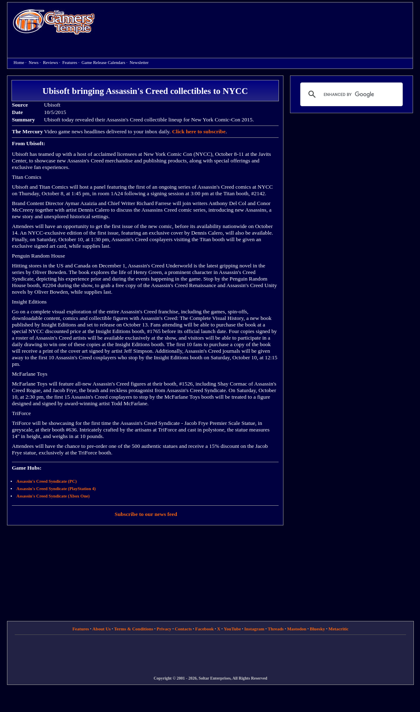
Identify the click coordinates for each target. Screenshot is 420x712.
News (34, 62)
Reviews (50, 62)
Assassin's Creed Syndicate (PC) (46, 481)
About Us (101, 628)
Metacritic (339, 628)
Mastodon (296, 628)
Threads (276, 628)
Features (69, 62)
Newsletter (139, 62)
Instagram (254, 628)
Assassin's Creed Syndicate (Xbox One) (53, 496)
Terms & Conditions (133, 628)
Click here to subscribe (198, 131)
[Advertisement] (258, 23)
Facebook (204, 628)
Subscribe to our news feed (146, 514)
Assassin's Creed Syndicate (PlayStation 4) (56, 488)
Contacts (183, 628)
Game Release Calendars (104, 62)
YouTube (232, 628)
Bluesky (317, 628)
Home (54, 21)
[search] (350, 94)
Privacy (164, 628)
